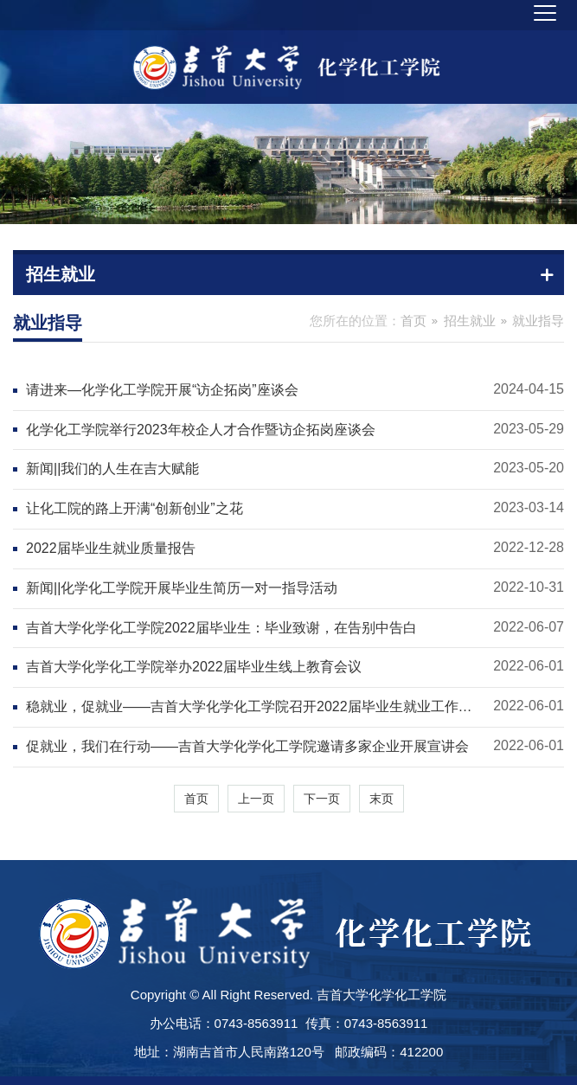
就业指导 (538, 320)
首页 (413, 320)
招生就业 (470, 320)
